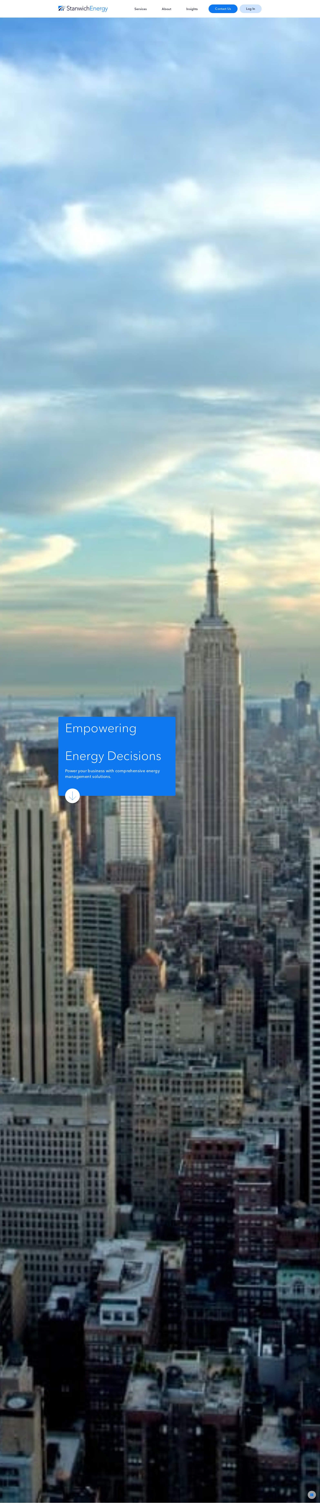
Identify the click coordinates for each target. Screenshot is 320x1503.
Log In (250, 9)
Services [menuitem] (140, 9)
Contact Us (223, 9)
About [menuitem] (166, 9)
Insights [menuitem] (192, 9)
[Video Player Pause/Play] (312, 1495)
